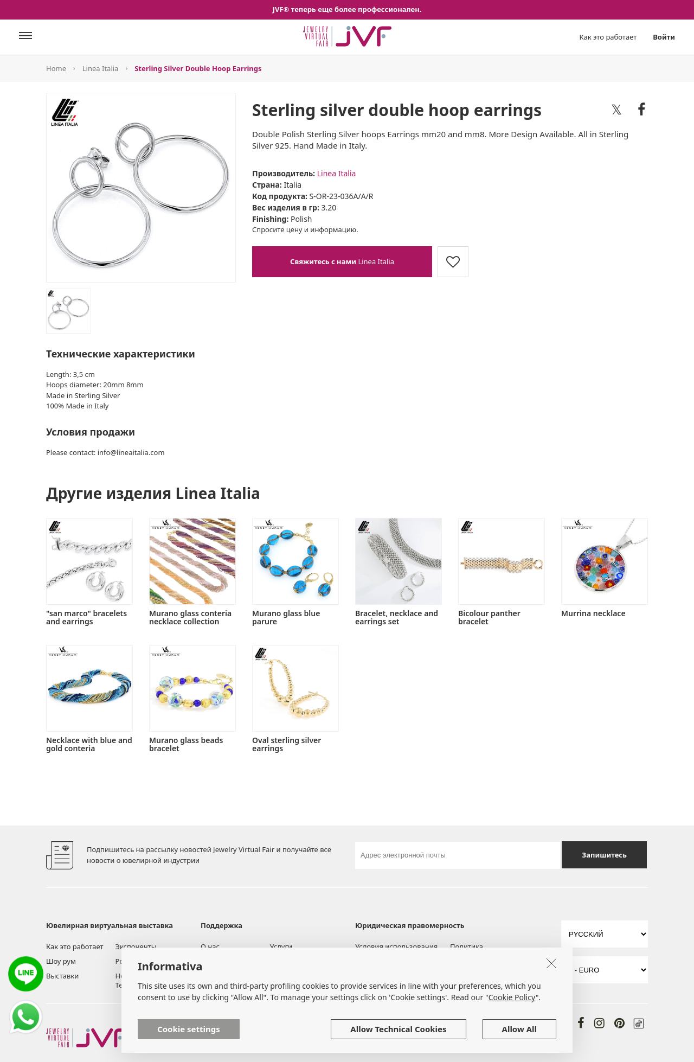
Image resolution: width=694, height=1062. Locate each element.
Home (56, 68)
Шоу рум (61, 961)
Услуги (281, 946)
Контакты (286, 976)
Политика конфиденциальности (487, 951)
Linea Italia (100, 68)
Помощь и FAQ (295, 961)
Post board (133, 961)
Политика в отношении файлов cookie (395, 974)
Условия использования (396, 946)
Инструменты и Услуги (227, 965)
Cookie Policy (512, 1027)
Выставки (62, 976)
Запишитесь (604, 855)
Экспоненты (136, 946)
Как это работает (608, 37)
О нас (210, 946)
